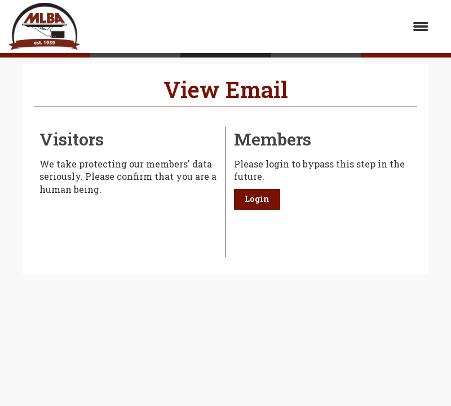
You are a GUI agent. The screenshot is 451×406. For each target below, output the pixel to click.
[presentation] (125, 224)
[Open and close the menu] (260, 27)
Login (257, 198)
